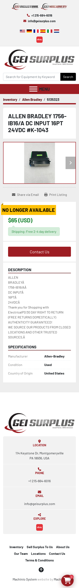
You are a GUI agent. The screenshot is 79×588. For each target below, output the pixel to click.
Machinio (60, 579)
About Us (62, 547)
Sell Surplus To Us (40, 547)
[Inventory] (10, 99)
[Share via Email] (25, 195)
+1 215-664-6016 (41, 15)
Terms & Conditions (39, 560)
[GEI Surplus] (39, 423)
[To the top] (41, 569)
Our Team (21, 553)
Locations (38, 553)
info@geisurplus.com (42, 21)
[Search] (31, 77)
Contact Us (39, 251)
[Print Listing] (56, 195)
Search (68, 77)
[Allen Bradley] (32, 99)
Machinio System (25, 579)
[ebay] (39, 40)
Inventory (16, 547)
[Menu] (33, 89)
